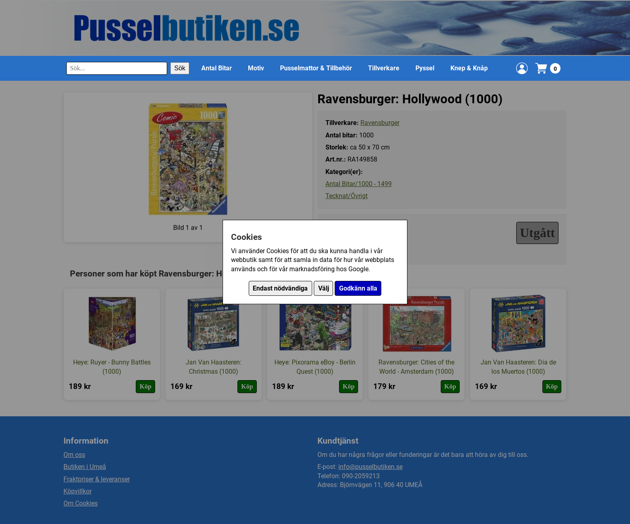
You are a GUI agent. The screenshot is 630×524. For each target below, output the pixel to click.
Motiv (256, 68)
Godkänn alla (358, 288)
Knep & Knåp (469, 68)
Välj (323, 288)
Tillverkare (383, 68)
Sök (180, 68)
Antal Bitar (216, 68)
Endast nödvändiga (280, 288)
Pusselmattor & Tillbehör (316, 68)
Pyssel (424, 68)
